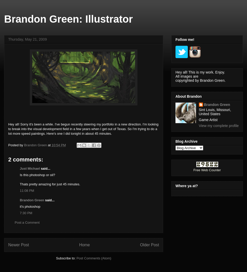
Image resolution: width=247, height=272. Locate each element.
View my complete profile (219, 126)
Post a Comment (27, 222)
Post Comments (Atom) (93, 258)
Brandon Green (32, 200)
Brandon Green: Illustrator (68, 19)
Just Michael (30, 168)
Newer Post (18, 245)
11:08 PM (27, 191)
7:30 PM (26, 213)
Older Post (149, 245)
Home (84, 245)
